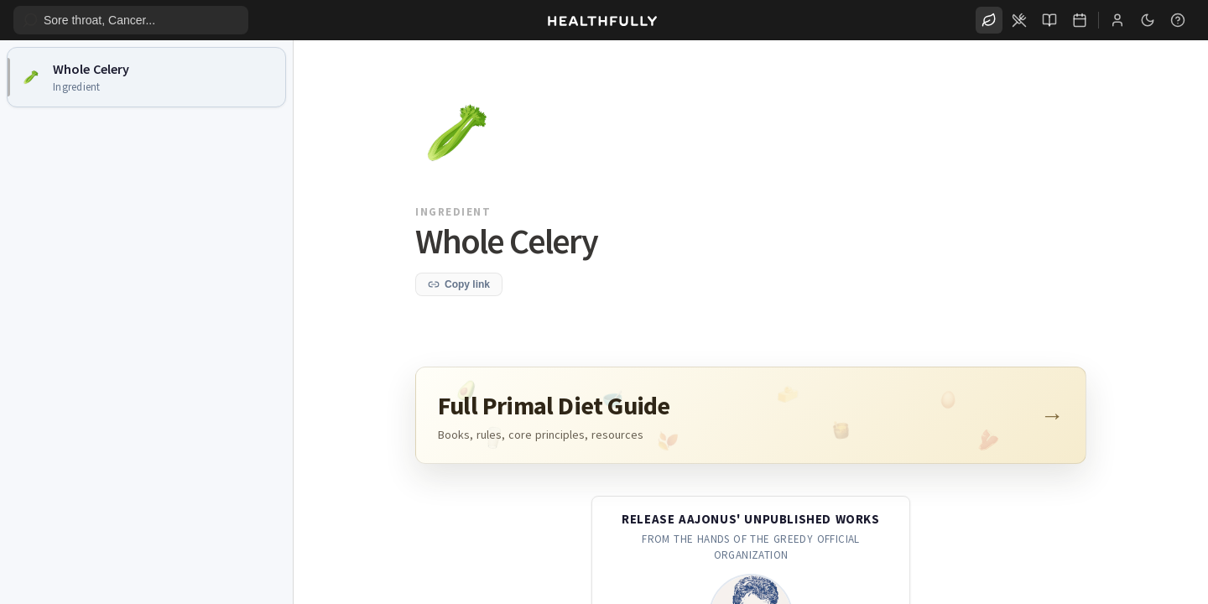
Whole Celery (91, 68)
